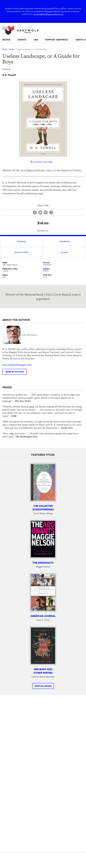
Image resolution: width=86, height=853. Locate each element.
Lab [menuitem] (36, 39)
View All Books (43, 685)
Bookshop (21, 241)
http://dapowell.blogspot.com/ (17, 364)
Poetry (45, 270)
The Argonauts (43, 562)
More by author (14, 371)
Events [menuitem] (22, 39)
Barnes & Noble (21, 252)
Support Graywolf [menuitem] (56, 39)
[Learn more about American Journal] (43, 592)
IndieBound (64, 241)
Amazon (64, 252)
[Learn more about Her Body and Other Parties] (43, 646)
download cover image (43, 161)
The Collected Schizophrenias (43, 507)
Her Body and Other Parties (43, 671)
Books (11, 49)
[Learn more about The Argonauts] (43, 539)
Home (4, 49)
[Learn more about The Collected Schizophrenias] (43, 482)
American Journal (43, 616)
